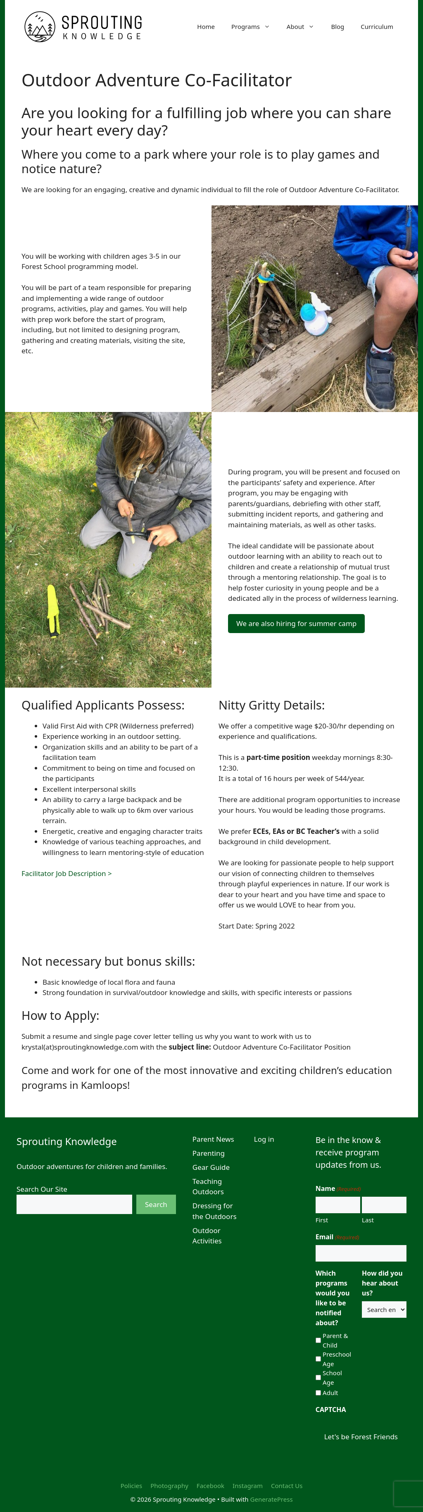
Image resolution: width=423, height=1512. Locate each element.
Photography (169, 1485)
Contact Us (286, 1485)
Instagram (248, 1485)
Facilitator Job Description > (66, 873)
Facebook (210, 1485)
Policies (132, 1485)
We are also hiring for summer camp (296, 623)
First (322, 1220)
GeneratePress (271, 1499)
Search (156, 1204)
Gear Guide (211, 1167)
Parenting (208, 1153)
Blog (337, 26)
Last (368, 1220)
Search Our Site (42, 1189)
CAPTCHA (331, 1409)
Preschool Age (337, 1359)
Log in (264, 1139)
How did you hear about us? (382, 1283)
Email (337, 1237)
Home (206, 26)
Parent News (213, 1139)
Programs (254, 26)
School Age (332, 1377)
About (305, 26)
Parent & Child (335, 1340)
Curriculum (377, 26)
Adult (330, 1392)
